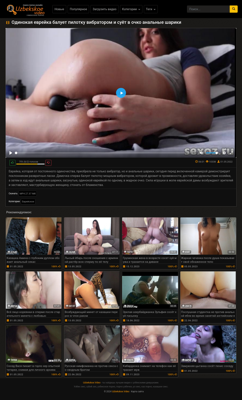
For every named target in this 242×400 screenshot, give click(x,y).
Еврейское (28, 201)
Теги (151, 9)
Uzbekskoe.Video (91, 382)
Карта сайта (137, 391)
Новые (59, 9)
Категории (131, 9)
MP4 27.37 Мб (28, 193)
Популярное (78, 9)
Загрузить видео (104, 9)
